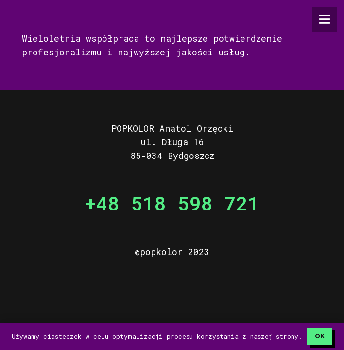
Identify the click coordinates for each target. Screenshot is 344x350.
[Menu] (324, 19)
